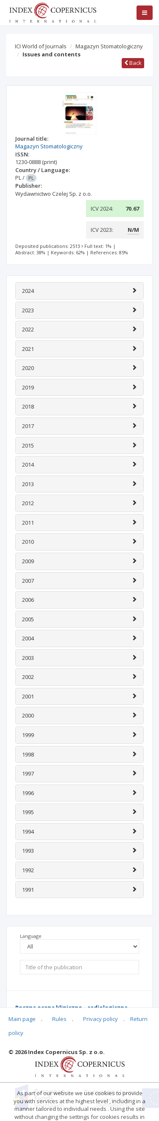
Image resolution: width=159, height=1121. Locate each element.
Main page (22, 1019)
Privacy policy (100, 1019)
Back (133, 63)
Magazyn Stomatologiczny (109, 46)
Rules (59, 1019)
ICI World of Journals (41, 46)
